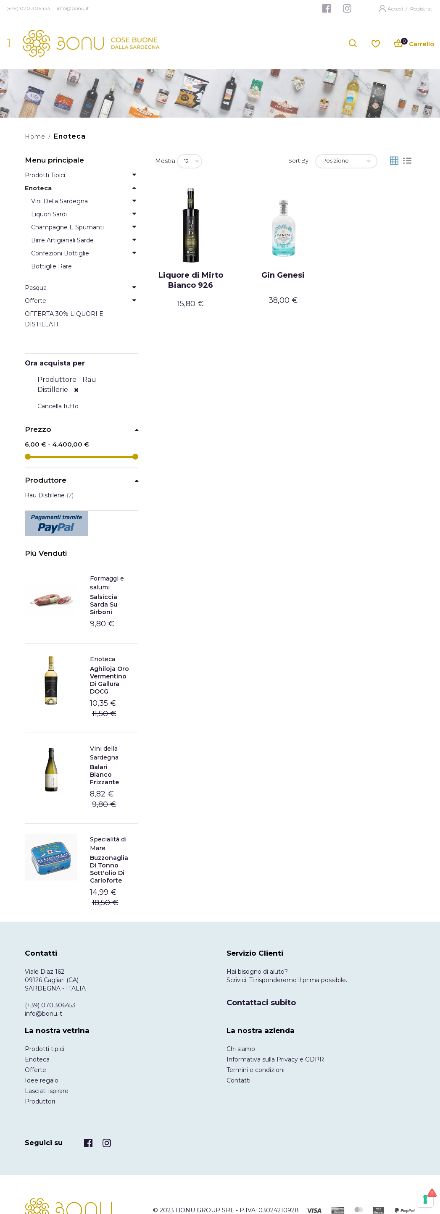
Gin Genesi (283, 275)
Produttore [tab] (45, 480)
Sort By (298, 160)
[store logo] (91, 43)
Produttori (40, 1101)
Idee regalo (41, 1080)
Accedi (395, 8)
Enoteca (102, 659)
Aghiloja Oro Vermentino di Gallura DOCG (109, 680)
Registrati (422, 8)
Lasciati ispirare (47, 1091)
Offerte (35, 1070)
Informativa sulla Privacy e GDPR (275, 1059)
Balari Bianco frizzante (104, 774)
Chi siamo (241, 1049)
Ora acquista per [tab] (55, 363)
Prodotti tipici (44, 1049)
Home (35, 136)
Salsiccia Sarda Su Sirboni (103, 604)
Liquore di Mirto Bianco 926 (190, 280)
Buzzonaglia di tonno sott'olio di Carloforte (109, 869)
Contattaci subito (261, 1002)
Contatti (238, 1080)
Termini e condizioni (256, 1070)
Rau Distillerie (49, 495)
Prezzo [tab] (38, 429)
